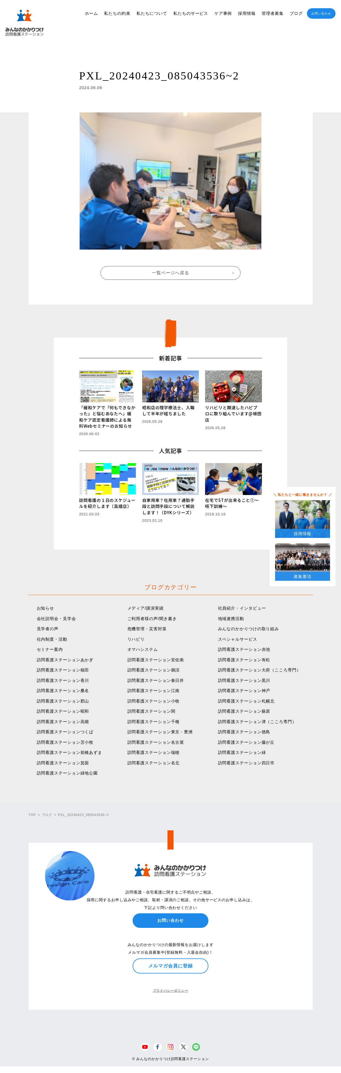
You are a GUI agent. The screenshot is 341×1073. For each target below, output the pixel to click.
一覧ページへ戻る (170, 272)
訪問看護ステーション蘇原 (244, 711)
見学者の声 (48, 628)
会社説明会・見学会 (56, 618)
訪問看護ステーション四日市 (246, 762)
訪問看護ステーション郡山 (63, 701)
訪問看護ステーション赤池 (244, 649)
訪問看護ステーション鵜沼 (153, 670)
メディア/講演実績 (145, 608)
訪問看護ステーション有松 (244, 659)
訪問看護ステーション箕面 (63, 762)
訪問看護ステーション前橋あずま (69, 752)
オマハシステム (142, 649)
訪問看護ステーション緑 (242, 752)
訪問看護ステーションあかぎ (65, 659)
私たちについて (151, 13)
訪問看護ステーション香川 (63, 680)
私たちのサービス (190, 13)
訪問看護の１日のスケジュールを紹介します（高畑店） (107, 503)
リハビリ (136, 639)
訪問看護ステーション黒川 (244, 680)
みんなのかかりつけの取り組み (248, 628)
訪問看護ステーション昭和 (63, 711)
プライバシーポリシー (170, 990)
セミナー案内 (50, 649)
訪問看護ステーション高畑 (63, 721)
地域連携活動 (231, 618)
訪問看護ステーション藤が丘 (246, 742)
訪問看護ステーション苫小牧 (65, 742)
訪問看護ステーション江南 (153, 690)
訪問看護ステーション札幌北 (246, 701)
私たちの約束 (117, 13)
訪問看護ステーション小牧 (153, 701)
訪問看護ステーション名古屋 (155, 742)
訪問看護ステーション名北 (153, 762)
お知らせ (45, 608)
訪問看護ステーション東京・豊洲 (160, 731)
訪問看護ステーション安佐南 (155, 659)
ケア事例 (223, 13)
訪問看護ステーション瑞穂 (153, 752)
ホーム (91, 13)
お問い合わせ (321, 13)
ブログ (296, 13)
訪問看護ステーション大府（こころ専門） (259, 670)
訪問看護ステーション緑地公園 (67, 773)
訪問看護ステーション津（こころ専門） (257, 721)
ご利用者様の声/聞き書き (152, 618)
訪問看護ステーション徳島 (244, 731)
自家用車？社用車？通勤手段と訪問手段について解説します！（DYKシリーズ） (168, 506)
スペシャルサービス (237, 639)
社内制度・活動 (52, 639)
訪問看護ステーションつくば (65, 731)
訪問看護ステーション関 (151, 711)
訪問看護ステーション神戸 (244, 690)
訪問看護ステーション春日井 (155, 680)
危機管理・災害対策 (147, 628)
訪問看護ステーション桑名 (63, 690)
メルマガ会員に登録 (170, 966)
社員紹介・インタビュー (242, 608)
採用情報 (247, 13)
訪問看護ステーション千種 (153, 721)
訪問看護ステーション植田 (63, 670)
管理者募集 (273, 13)
